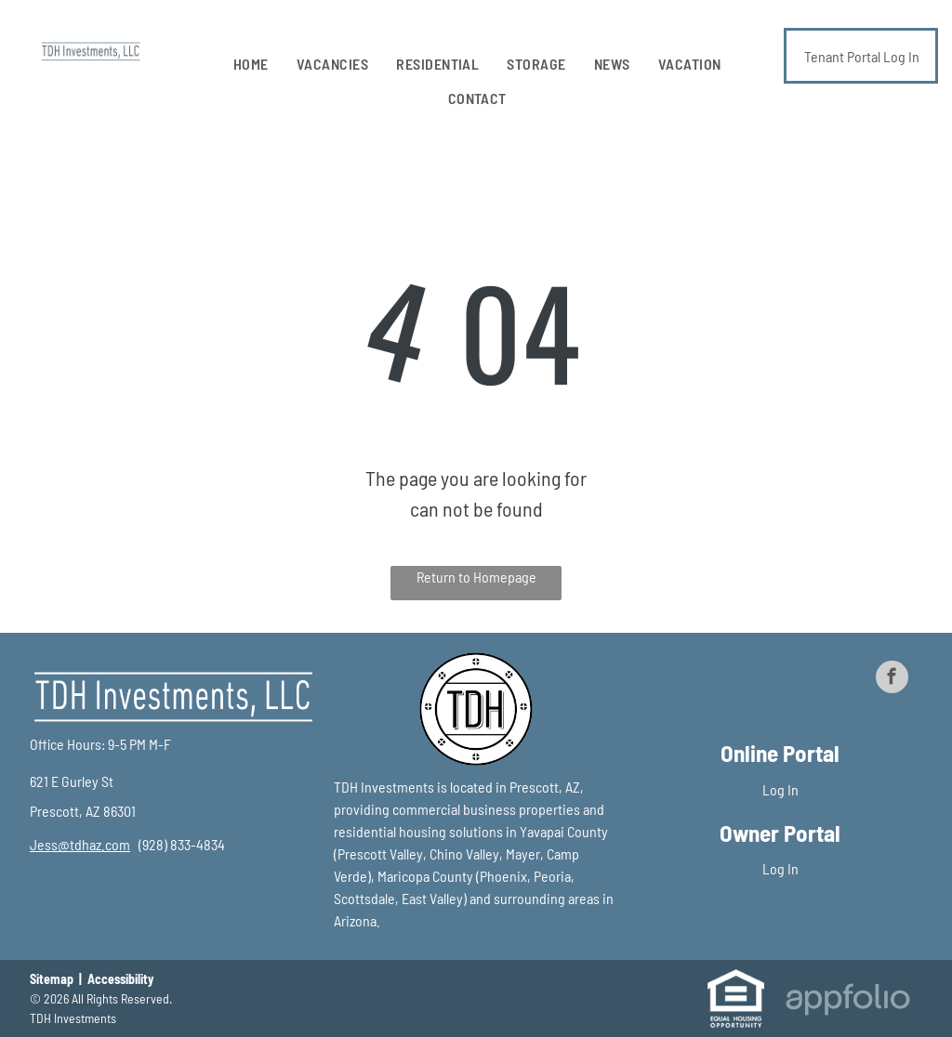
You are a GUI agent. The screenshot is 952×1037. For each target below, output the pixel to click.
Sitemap (51, 979)
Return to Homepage (476, 576)
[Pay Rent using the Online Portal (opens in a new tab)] (861, 56)
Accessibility (120, 979)
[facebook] (892, 679)
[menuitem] (251, 64)
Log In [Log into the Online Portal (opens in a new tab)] (780, 789)
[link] (80, 844)
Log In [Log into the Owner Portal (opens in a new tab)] (780, 868)
